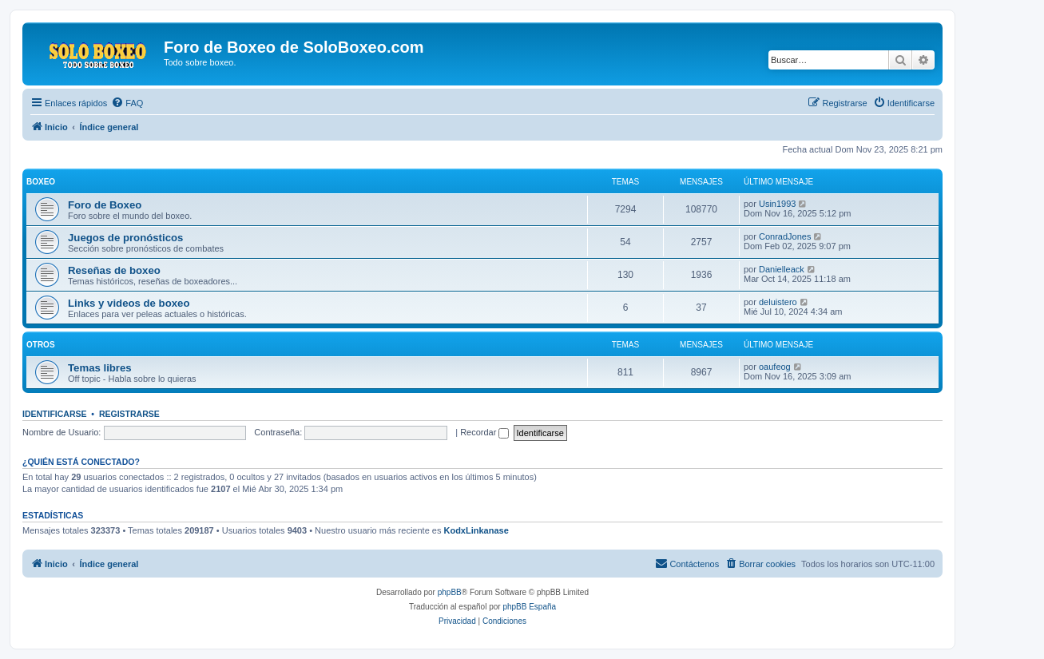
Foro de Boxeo (104, 205)
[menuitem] (127, 103)
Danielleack (781, 269)
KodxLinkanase (475, 530)
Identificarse (54, 414)
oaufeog (775, 366)
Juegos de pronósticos (125, 238)
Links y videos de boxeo (128, 303)
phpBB (450, 592)
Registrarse (129, 414)
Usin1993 (777, 203)
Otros (40, 344)
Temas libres (100, 368)
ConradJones (785, 236)
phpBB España (529, 606)
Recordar (484, 432)
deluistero (778, 302)
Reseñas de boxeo (114, 270)
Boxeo (40, 181)
